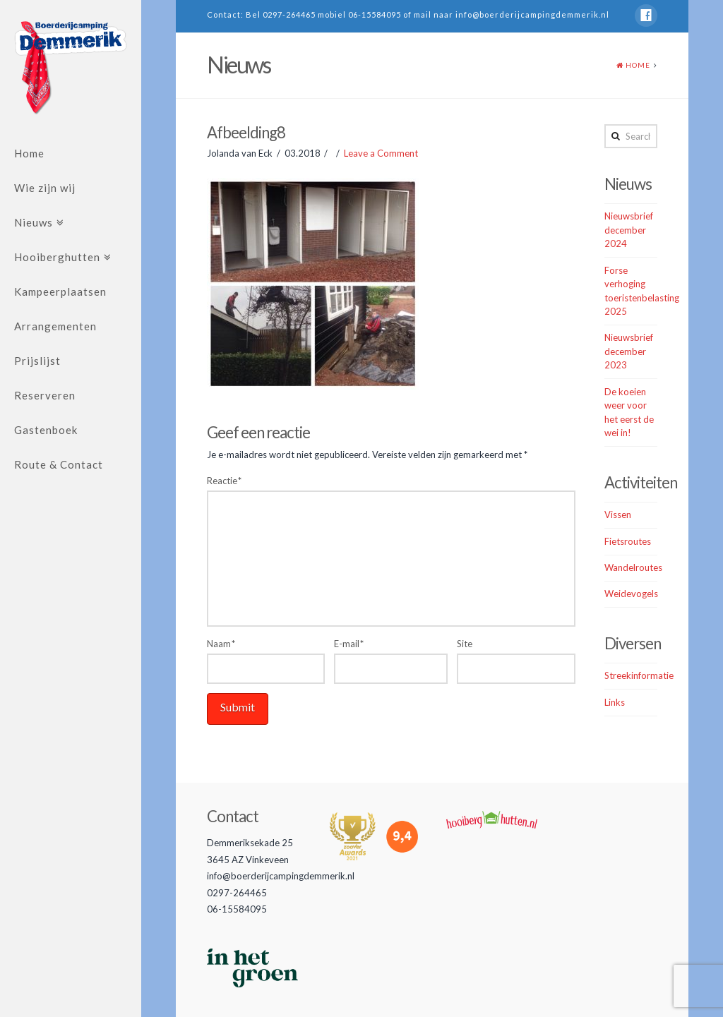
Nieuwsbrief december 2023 (628, 351)
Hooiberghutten (57, 257)
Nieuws (33, 222)
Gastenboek (46, 429)
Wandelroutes (633, 567)
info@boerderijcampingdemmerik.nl (532, 14)
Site (464, 643)
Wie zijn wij (45, 187)
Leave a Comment (381, 153)
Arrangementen (55, 326)
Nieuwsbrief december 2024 (628, 229)
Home (29, 153)
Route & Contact (58, 464)
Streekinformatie (639, 675)
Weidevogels (631, 593)
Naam (221, 643)
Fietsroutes (627, 541)
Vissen (617, 514)
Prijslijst (37, 360)
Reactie (224, 480)
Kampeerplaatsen (60, 291)
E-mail (349, 643)
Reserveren (45, 395)
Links (614, 702)
